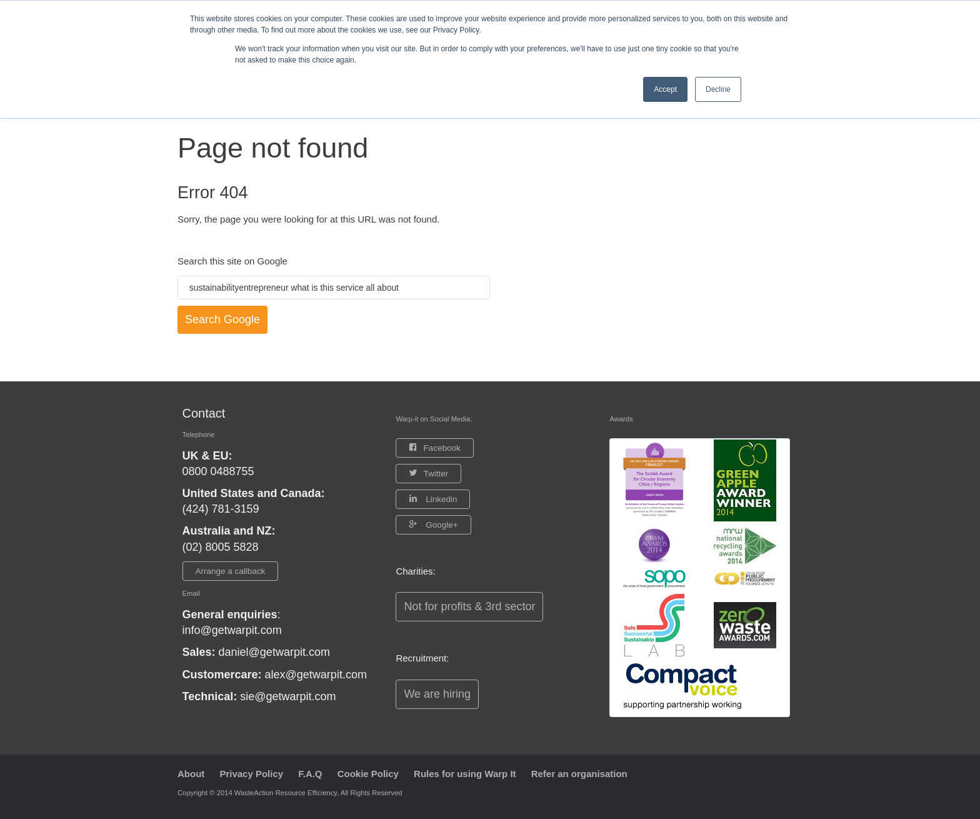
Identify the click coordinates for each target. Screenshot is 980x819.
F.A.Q (310, 773)
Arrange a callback (231, 571)
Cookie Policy (368, 773)
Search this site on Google (233, 261)
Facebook (441, 448)
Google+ (440, 525)
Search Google (222, 319)
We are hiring (437, 694)
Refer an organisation (579, 773)
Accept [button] (665, 89)
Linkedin (440, 499)
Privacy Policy (252, 773)
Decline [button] (718, 89)
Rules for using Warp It (465, 773)
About (191, 773)
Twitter (435, 473)
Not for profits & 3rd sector (469, 606)
